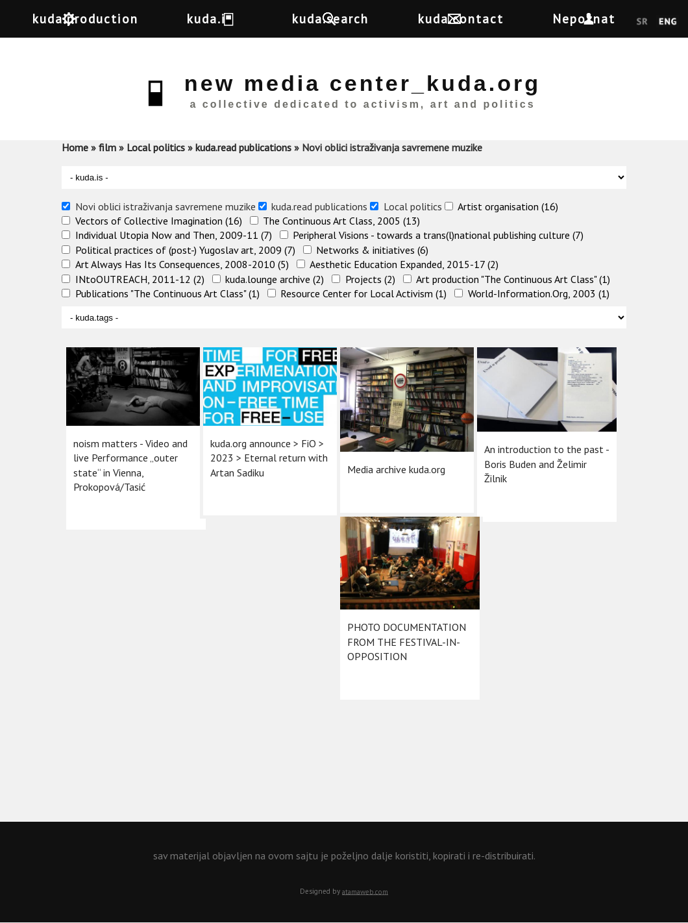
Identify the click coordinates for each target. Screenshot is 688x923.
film (107, 147)
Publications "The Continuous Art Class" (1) (167, 293)
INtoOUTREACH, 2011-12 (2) (139, 279)
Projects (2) (370, 279)
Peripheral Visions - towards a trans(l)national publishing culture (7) (438, 234)
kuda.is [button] (232, 18)
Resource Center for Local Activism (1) (363, 293)
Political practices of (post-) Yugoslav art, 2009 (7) (185, 249)
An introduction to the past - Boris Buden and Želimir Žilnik (531, 449)
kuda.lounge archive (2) (274, 279)
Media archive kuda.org (395, 451)
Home (75, 147)
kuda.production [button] (96, 18)
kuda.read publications (243, 147)
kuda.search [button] (353, 18)
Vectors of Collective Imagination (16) (158, 220)
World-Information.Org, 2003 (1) (538, 293)
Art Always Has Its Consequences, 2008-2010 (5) (182, 264)
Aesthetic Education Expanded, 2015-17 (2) (404, 264)
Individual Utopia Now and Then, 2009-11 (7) (173, 234)
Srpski (642, 22)
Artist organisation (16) (508, 206)
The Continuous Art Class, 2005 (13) (341, 220)
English (667, 22)
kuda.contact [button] (494, 18)
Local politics (156, 147)
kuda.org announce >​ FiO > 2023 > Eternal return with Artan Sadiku (262, 444)
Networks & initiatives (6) (372, 249)
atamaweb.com (365, 891)
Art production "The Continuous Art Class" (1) (513, 279)
